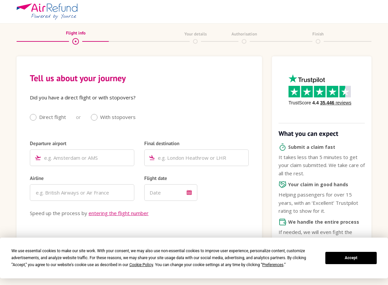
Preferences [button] (273, 264)
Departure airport (48, 143)
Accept (351, 258)
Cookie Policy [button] (141, 264)
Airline (37, 178)
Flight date (155, 178)
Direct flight (52, 117)
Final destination (161, 143)
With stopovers (118, 117)
